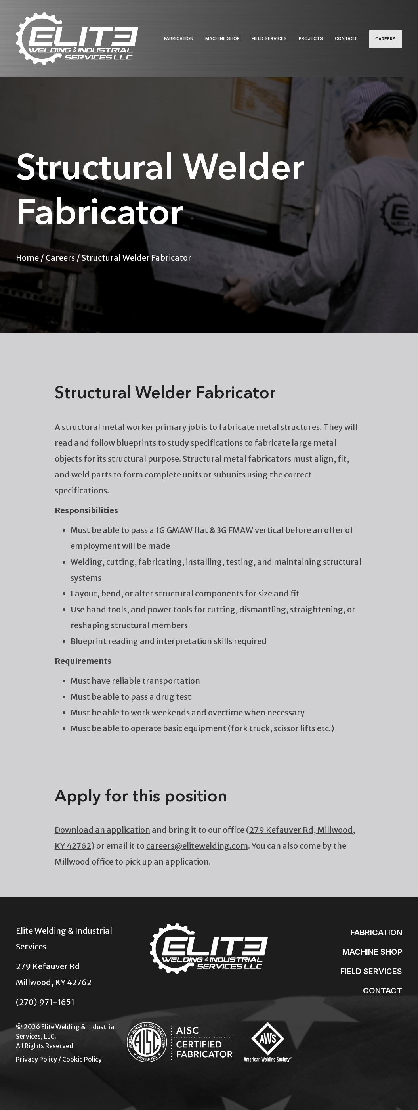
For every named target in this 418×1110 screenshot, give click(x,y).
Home (27, 252)
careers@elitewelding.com (197, 840)
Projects (311, 35)
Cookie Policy (82, 1054)
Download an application (102, 824)
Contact (346, 35)
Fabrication (178, 35)
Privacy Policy (36, 1054)
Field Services (269, 35)
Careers (385, 36)
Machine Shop (222, 35)
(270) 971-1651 (45, 996)
